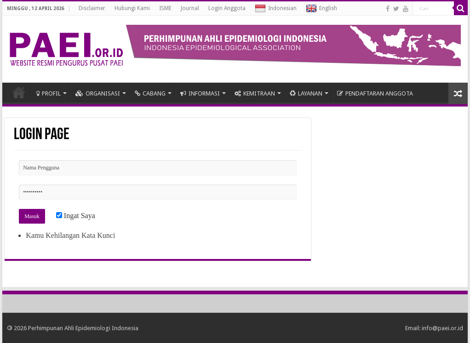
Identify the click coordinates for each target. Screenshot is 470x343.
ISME (165, 8)
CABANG (150, 93)
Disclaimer (92, 8)
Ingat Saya (75, 215)
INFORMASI (200, 93)
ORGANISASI (97, 93)
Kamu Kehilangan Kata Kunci (70, 235)
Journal (190, 8)
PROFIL (48, 93)
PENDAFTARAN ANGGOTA (375, 93)
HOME (19, 92)
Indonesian (276, 8)
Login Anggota (227, 8)
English (321, 8)
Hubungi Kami (132, 8)
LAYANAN (306, 93)
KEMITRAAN (255, 93)
